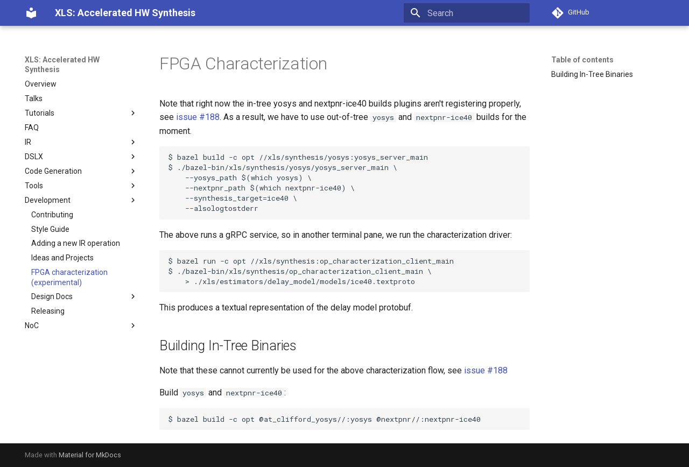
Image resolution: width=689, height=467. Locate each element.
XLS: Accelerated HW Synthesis (62, 64)
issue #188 (198, 117)
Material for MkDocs (90, 455)
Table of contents (582, 59)
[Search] (467, 13)
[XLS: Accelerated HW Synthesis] (31, 13)
